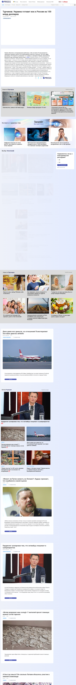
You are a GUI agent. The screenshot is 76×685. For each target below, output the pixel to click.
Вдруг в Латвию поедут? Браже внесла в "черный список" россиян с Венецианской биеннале (38, 321)
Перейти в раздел (69, 89)
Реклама (56, 4)
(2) (2, 300)
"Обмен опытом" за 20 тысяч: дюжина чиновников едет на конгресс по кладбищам (12, 321)
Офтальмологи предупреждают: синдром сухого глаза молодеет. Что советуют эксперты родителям (38, 119)
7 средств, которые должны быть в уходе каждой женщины (61, 210)
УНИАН (28, 57)
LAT (3, 4)
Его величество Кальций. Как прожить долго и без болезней (12, 219)
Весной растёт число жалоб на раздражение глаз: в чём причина (60, 118)
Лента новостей (23, 1)
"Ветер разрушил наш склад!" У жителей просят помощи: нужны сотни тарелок (12, 310)
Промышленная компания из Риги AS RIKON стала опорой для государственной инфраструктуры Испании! (37, 221)
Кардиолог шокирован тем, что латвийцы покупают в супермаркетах (25, 298)
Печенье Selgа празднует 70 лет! (36, 94)
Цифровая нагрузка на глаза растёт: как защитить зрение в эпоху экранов (13, 119)
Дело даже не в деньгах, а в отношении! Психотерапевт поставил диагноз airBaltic (37, 308)
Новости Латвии (32, 1)
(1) (7, 311)
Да (59, 135)
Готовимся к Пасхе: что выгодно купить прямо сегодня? (60, 219)
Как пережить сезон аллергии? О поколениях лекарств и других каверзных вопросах (36, 211)
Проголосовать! (62, 140)
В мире (15, 1)
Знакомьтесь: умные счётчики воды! (13, 94)
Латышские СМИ (49, 1)
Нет (59, 137)
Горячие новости (7, 18)
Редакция (53, 4)
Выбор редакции (40, 1)
